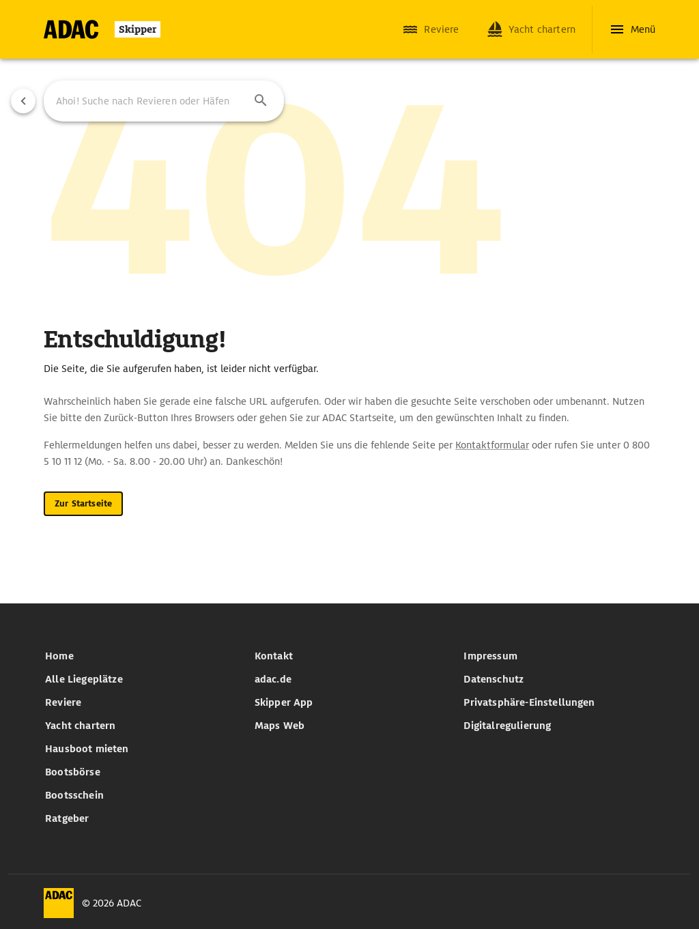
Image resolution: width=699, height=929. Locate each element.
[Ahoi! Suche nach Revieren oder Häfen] (146, 101)
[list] (140, 737)
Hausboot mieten (87, 748)
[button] (261, 101)
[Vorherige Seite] (23, 101)
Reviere (63, 702)
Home (59, 656)
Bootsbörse (73, 772)
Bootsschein (74, 795)
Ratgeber (67, 818)
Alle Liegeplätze (84, 679)
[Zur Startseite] (102, 29)
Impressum (490, 656)
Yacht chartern (80, 725)
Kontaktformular (492, 445)
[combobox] (164, 101)
